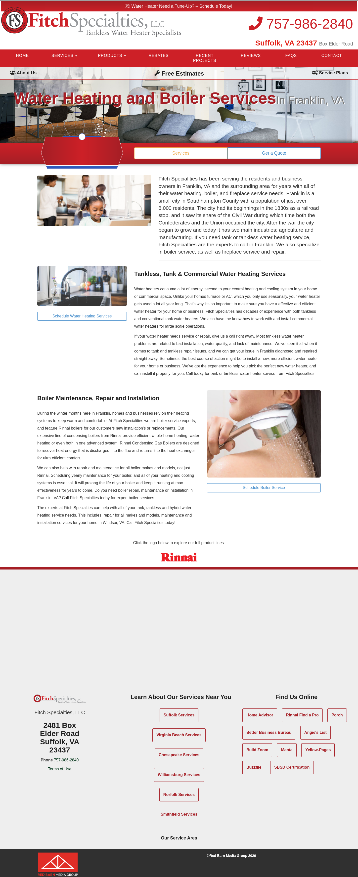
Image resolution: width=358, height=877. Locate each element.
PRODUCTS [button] (112, 55)
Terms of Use (59, 769)
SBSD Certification (292, 767)
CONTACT (331, 55)
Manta (286, 750)
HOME (22, 55)
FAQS (291, 55)
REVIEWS (251, 55)
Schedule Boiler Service (264, 487)
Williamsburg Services (179, 775)
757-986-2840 (301, 24)
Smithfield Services (179, 814)
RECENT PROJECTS (204, 58)
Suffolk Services (179, 715)
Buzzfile (253, 767)
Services (180, 153)
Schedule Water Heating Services (82, 316)
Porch (337, 715)
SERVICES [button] (64, 55)
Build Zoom (257, 750)
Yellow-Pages (318, 750)
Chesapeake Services (179, 755)
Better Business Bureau (268, 732)
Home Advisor (259, 715)
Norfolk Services (179, 794)
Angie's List (315, 732)
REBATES (159, 55)
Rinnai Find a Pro (302, 715)
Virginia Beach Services (178, 735)
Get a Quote (274, 153)
